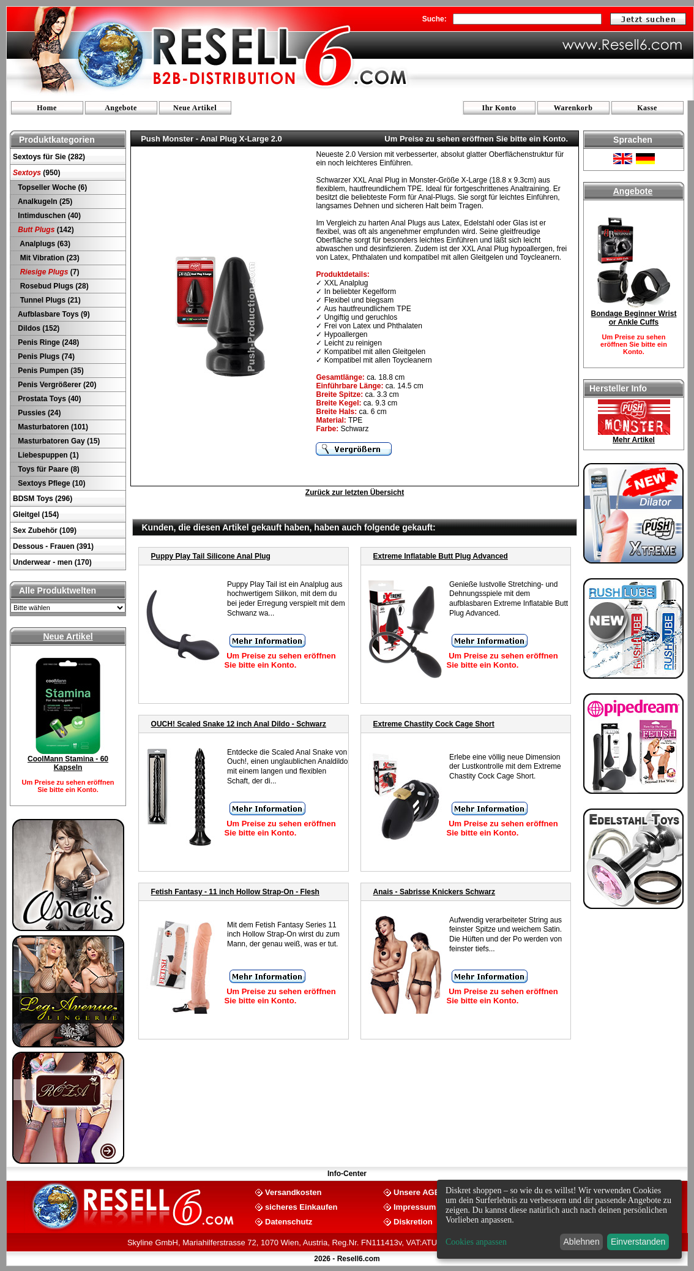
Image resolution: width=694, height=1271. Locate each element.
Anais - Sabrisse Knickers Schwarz (434, 892)
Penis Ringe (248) (47, 342)
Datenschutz (288, 1221)
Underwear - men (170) (52, 562)
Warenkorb (573, 108)
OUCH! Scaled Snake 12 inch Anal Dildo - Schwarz (238, 724)
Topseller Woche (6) (51, 187)
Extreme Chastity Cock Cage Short (433, 724)
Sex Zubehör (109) (44, 530)
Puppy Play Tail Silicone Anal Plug (211, 556)
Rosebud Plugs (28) (52, 286)
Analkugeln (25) (44, 201)
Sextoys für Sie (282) (49, 157)
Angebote (121, 108)
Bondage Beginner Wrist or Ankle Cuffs (634, 317)
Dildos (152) (37, 328)
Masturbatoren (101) (52, 427)
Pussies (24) (38, 413)
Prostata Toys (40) (48, 398)
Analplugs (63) (43, 243)
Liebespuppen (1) (47, 455)
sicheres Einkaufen (301, 1206)
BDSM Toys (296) (42, 498)
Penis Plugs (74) (45, 356)
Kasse (647, 108)
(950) (36, 172)
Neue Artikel (195, 108)
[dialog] (559, 1219)
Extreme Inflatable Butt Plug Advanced (440, 556)
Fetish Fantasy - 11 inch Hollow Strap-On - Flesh (235, 892)
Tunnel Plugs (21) (48, 300)
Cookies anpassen (476, 1241)
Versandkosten (293, 1191)
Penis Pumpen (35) (50, 370)
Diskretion (413, 1221)
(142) (45, 229)
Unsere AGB (417, 1191)
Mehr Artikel (634, 440)
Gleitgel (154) (36, 514)
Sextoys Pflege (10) (50, 483)
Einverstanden (638, 1241)
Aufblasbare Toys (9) (53, 314)
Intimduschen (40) (48, 215)
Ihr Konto (499, 108)
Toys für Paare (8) (48, 469)
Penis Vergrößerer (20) (56, 384)
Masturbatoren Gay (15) (58, 441)
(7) (47, 272)
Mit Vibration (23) (48, 258)
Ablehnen (582, 1241)
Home (47, 108)
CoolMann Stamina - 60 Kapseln (68, 763)
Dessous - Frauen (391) (53, 546)
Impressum (415, 1206)
